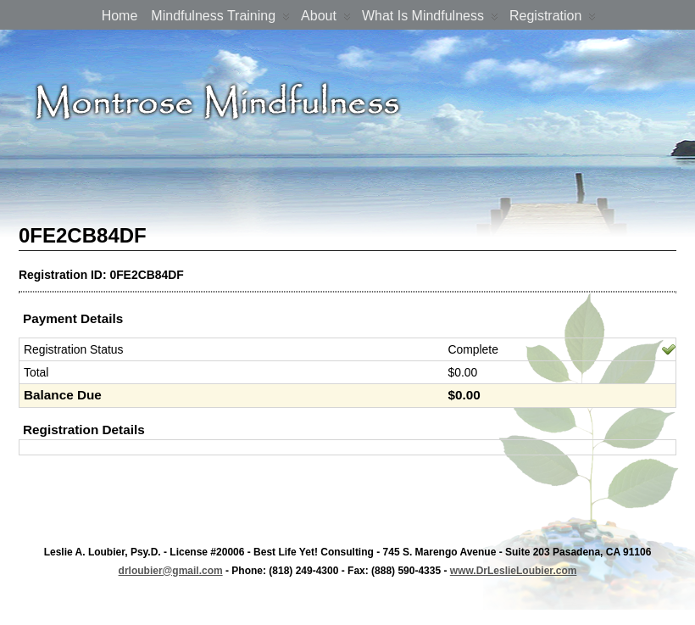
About (326, 19)
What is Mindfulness (430, 19)
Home (120, 15)
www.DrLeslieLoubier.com (513, 571)
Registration (552, 19)
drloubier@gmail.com (171, 571)
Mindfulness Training (220, 19)
